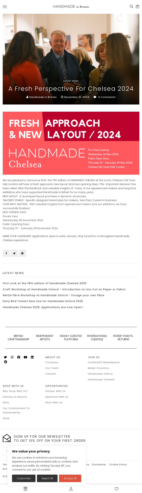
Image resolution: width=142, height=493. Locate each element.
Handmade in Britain (43, 97)
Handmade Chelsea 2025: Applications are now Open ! (43, 307)
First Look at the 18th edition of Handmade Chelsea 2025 (45, 283)
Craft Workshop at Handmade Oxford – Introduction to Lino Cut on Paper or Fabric (64, 289)
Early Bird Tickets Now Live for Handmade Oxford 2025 (43, 301)
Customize (24, 478)
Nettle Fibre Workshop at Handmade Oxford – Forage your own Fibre (53, 295)
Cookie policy (118, 464)
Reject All (47, 478)
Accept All (70, 478)
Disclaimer (99, 464)
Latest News (71, 80)
